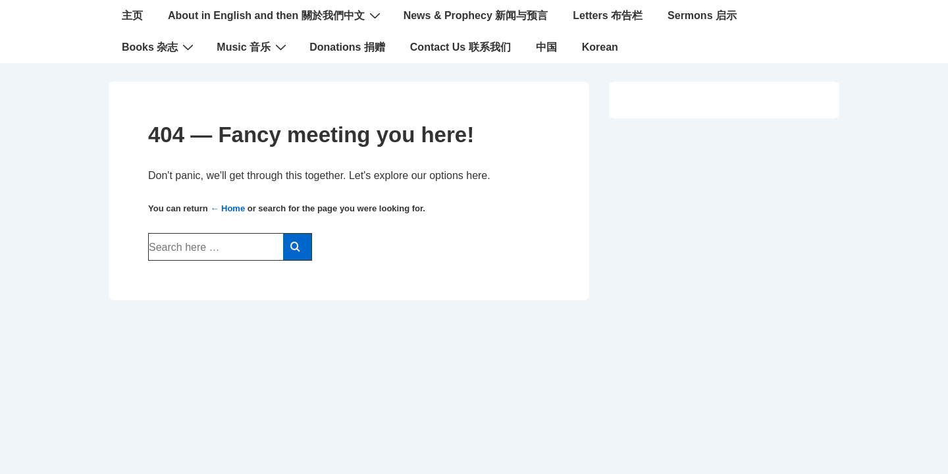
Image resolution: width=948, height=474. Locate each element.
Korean (600, 47)
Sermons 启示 (702, 15)
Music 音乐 (253, 47)
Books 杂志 (159, 47)
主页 (132, 15)
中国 (546, 47)
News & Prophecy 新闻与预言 (476, 15)
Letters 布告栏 (608, 15)
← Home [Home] (227, 208)
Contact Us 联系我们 (460, 47)
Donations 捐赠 (347, 47)
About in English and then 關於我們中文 (276, 15)
